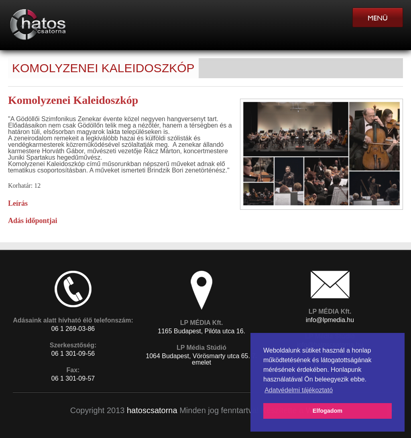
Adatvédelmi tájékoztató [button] (299, 390)
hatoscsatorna (152, 410)
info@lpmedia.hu (330, 319)
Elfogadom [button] (327, 411)
